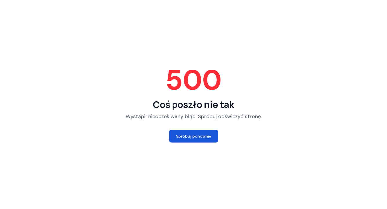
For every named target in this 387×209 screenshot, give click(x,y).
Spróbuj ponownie (193, 136)
